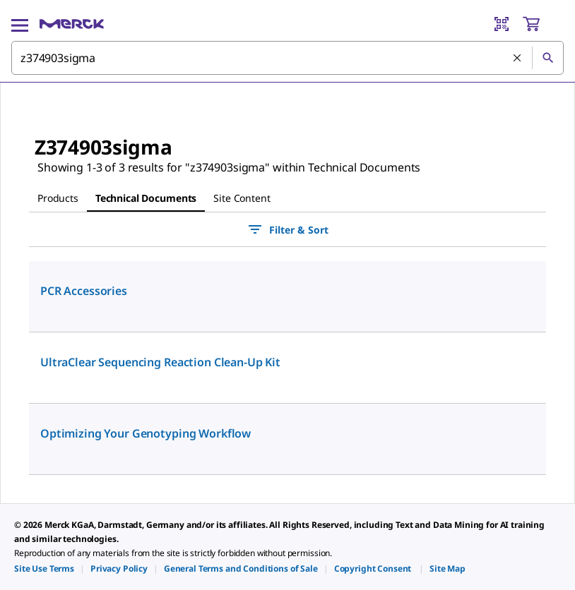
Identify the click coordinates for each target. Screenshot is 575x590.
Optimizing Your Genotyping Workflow (145, 433)
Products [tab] (57, 198)
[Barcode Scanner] (501, 24)
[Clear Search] (517, 58)
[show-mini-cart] (542, 24)
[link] (44, 568)
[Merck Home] (72, 24)
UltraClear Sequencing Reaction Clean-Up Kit (160, 362)
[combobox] (287, 58)
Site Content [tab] (241, 198)
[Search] (547, 58)
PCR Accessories (83, 291)
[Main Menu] (19, 24)
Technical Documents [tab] (145, 198)
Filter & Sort (287, 229)
